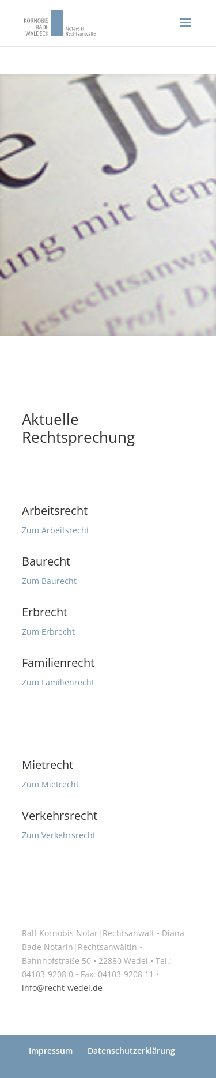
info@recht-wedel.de (62, 987)
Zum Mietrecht (50, 784)
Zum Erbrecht (48, 631)
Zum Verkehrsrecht (59, 835)
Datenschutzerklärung (131, 1050)
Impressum (51, 1050)
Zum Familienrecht (58, 682)
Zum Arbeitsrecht (55, 530)
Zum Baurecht (49, 580)
